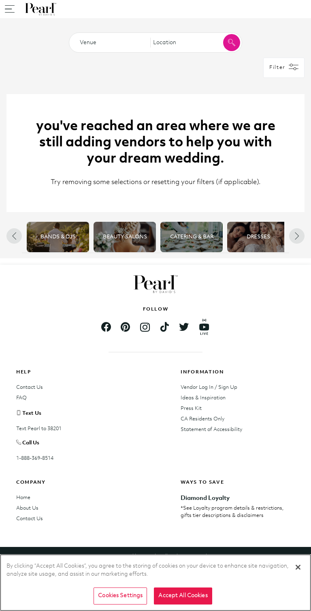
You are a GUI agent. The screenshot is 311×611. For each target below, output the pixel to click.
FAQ (21, 398)
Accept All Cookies (182, 595)
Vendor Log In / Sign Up (209, 387)
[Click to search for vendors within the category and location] (231, 42)
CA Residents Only (202, 419)
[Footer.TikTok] (164, 328)
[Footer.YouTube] (204, 328)
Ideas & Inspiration (203, 398)
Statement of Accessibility (211, 429)
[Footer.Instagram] (145, 328)
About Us (27, 508)
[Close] (298, 567)
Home (23, 497)
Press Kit (191, 408)
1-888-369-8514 (34, 458)
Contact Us (29, 387)
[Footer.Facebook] (106, 328)
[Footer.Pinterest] (125, 328)
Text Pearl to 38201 (39, 428)
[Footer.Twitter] (184, 328)
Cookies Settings (120, 595)
